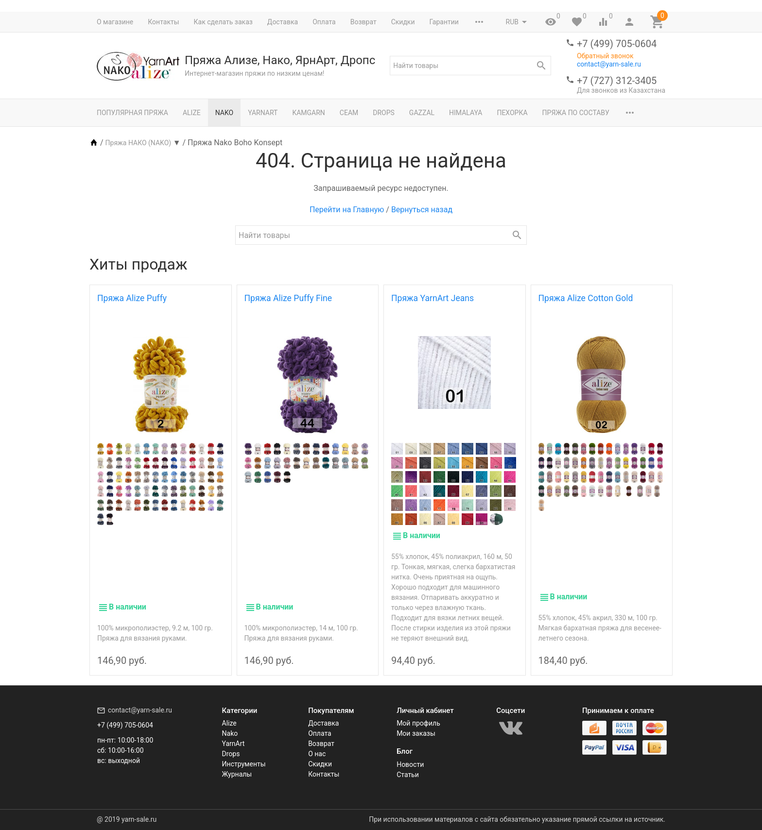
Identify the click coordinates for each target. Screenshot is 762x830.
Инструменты (244, 764)
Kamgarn (308, 113)
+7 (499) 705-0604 (617, 44)
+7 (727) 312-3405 (617, 80)
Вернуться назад (421, 209)
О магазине (115, 22)
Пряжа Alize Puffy (132, 298)
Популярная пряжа (132, 113)
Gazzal (421, 113)
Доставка (282, 22)
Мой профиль (418, 724)
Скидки (403, 22)
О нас (317, 754)
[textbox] (470, 65)
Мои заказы (416, 734)
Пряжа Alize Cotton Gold (585, 298)
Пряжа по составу (575, 113)
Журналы (237, 775)
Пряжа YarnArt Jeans (432, 298)
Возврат (363, 22)
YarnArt (262, 113)
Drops (384, 113)
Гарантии (443, 22)
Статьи (408, 775)
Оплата (324, 22)
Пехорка (512, 113)
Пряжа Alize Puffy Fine (288, 298)
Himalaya (465, 113)
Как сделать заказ (223, 22)
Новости (410, 764)
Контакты (163, 22)
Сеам (349, 113)
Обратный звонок (605, 55)
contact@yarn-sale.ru (609, 64)
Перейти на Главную (347, 209)
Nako (224, 113)
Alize (192, 113)
